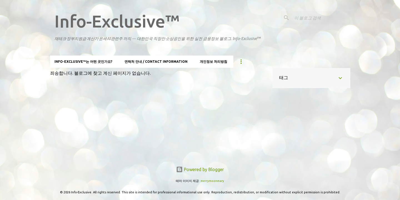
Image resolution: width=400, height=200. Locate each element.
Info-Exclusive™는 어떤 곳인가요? (83, 61)
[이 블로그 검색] (321, 17)
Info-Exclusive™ (117, 21)
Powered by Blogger (200, 169)
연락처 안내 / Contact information (156, 61)
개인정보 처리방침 (213, 61)
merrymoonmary (212, 180)
